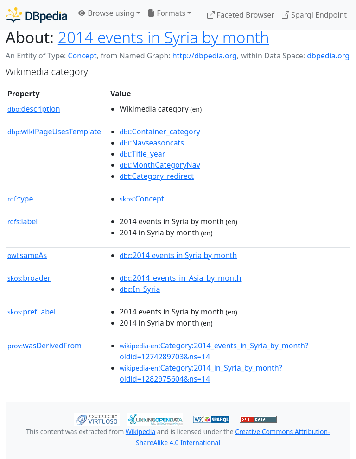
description (33, 109)
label (22, 221)
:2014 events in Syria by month (178, 255)
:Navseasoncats (152, 143)
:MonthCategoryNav (160, 165)
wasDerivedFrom (44, 345)
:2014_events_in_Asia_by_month (180, 278)
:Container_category (160, 131)
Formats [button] (166, 13)
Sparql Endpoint (314, 15)
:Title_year (142, 154)
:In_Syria (140, 289)
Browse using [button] (106, 13)
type (20, 199)
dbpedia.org (328, 55)
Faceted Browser (240, 15)
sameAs (27, 255)
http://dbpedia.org (204, 55)
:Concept (142, 199)
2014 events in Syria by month (163, 37)
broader (29, 278)
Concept (82, 55)
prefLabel (31, 312)
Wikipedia (140, 431)
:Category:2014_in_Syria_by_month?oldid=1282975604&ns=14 (201, 373)
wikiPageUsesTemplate (54, 131)
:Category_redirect (157, 176)
